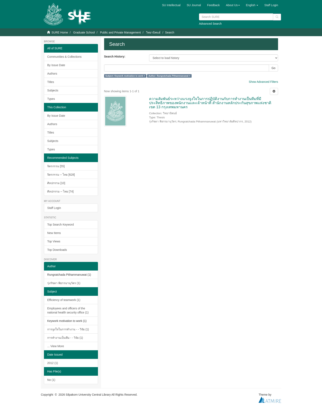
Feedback (213, 5)
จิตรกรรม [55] (56, 166)
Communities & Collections (64, 56)
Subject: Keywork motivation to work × (125, 76)
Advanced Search (210, 23)
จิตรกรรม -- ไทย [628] (61, 174)
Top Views (53, 241)
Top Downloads (57, 249)
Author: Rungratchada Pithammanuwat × (169, 76)
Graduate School (84, 32)
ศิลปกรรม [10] (56, 183)
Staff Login (54, 208)
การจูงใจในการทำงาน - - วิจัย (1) (68, 329)
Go (273, 68)
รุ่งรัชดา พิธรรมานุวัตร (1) (63, 283)
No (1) (51, 379)
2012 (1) (52, 363)
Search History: (114, 56)
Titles (50, 82)
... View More (55, 346)
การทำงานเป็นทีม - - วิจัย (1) (65, 337)
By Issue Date (56, 65)
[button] (233, 5)
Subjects (52, 90)
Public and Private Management (120, 32)
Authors (52, 73)
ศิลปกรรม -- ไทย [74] (60, 191)
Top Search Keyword (60, 224)
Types (51, 98)
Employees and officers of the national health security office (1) (68, 310)
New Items (54, 233)
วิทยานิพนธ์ (153, 32)
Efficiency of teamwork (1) (63, 300)
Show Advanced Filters (263, 81)
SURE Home (60, 32)
